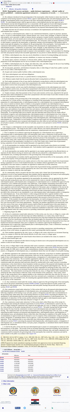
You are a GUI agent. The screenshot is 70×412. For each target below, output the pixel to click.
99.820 (2, 357)
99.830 (59, 123)
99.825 (29, 18)
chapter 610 (32, 333)
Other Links (6, 384)
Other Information (8, 381)
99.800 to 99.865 (34, 283)
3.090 (22, 376)
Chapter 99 (9, 6)
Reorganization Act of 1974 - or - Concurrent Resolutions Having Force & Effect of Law (38, 375)
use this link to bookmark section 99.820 (13, 351)
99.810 (42, 304)
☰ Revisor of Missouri (6, 1)
